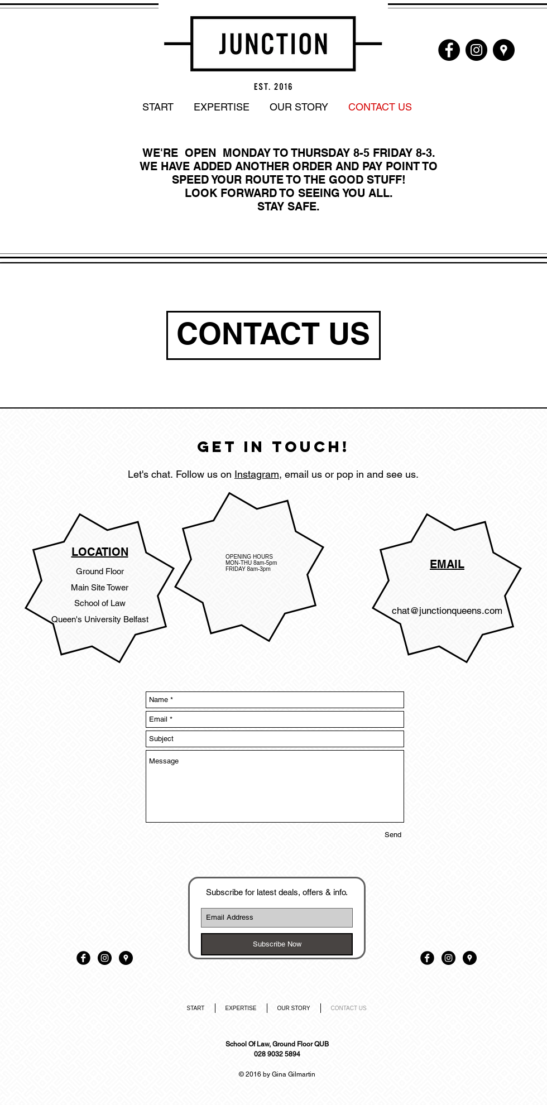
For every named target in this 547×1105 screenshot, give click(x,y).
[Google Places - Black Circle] (504, 50)
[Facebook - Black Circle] (449, 50)
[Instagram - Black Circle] (476, 50)
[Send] (393, 835)
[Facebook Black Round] (83, 958)
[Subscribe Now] (277, 944)
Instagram (256, 474)
